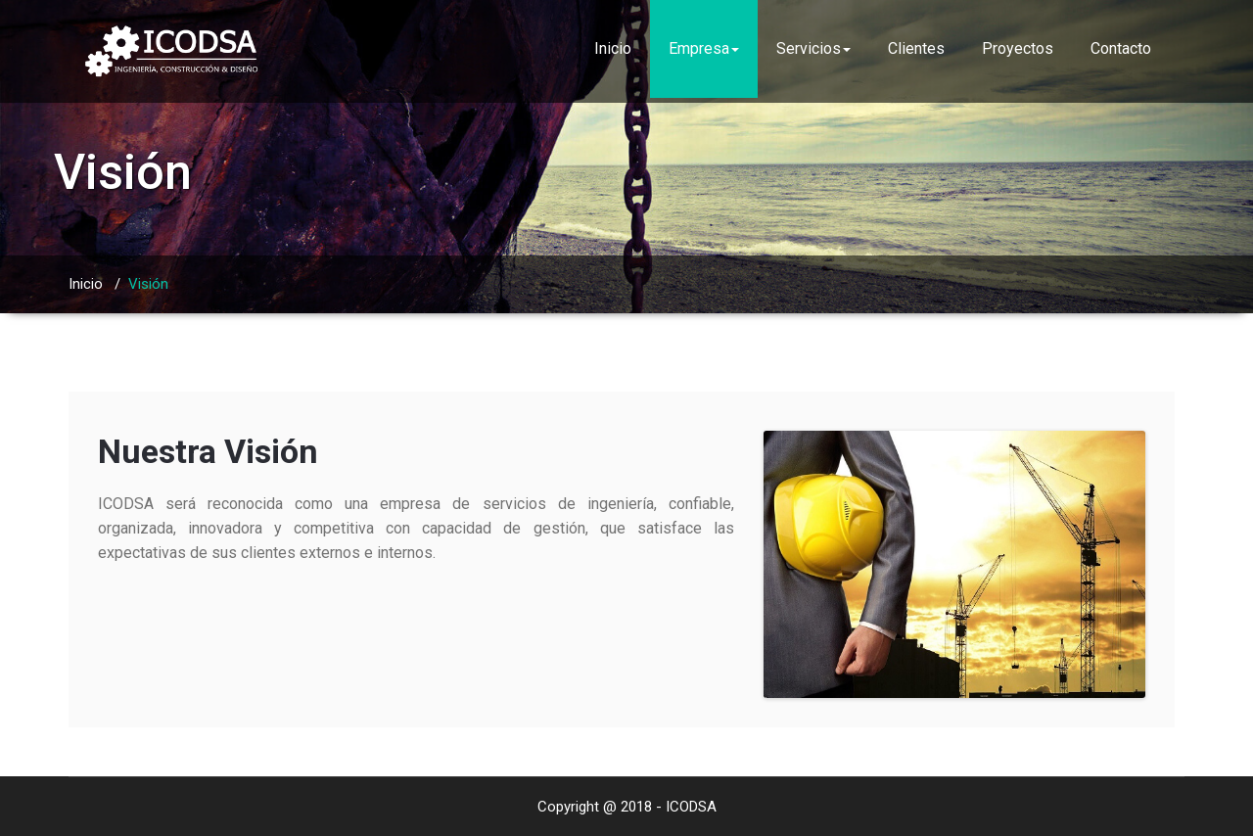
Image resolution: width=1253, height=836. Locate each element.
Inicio (612, 48)
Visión (148, 284)
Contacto (1121, 48)
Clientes (916, 48)
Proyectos (1017, 48)
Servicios (813, 48)
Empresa (704, 48)
